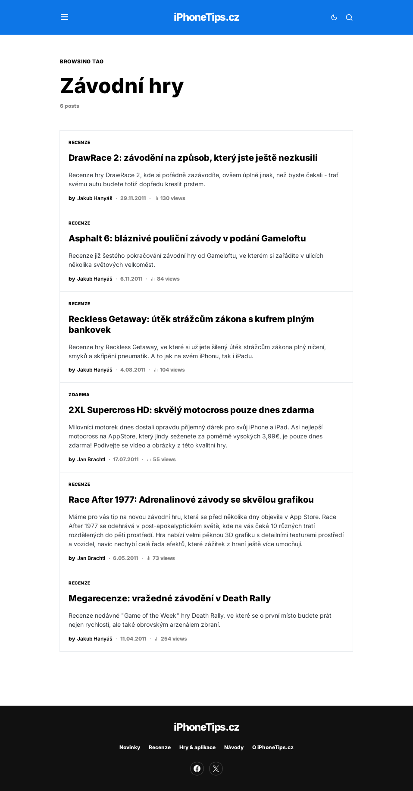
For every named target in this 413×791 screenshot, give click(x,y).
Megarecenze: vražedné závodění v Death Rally (170, 603)
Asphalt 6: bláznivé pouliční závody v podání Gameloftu (187, 239)
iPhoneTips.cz (206, 17)
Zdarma (79, 397)
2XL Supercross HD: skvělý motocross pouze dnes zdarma (191, 413)
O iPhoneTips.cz (273, 747)
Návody (234, 747)
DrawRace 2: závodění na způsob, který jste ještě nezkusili (193, 158)
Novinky (129, 747)
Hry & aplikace (197, 747)
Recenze (80, 142)
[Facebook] (197, 768)
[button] (64, 17)
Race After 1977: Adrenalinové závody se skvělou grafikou (191, 503)
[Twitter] (216, 768)
